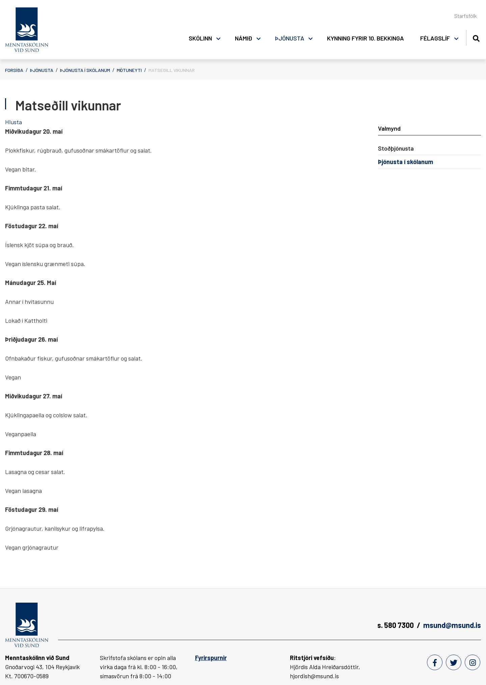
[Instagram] (472, 662)
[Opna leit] (476, 37)
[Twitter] (453, 662)
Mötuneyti (129, 70)
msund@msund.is (452, 625)
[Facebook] (434, 662)
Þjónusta (41, 70)
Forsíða (14, 70)
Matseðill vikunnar (171, 70)
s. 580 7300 (395, 625)
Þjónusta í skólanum (85, 70)
